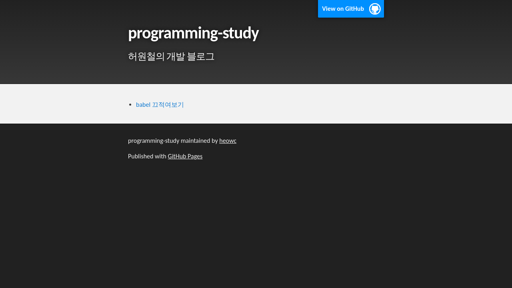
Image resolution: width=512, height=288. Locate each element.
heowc (227, 140)
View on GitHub (343, 8)
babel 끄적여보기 (160, 104)
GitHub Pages (185, 156)
